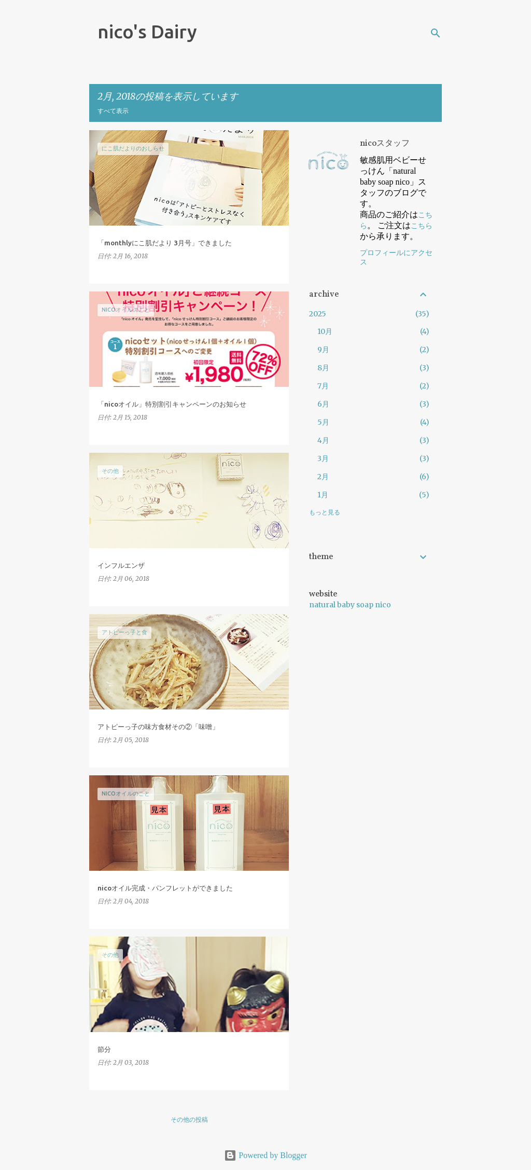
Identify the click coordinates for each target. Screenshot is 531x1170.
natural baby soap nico (350, 604)
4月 (323, 440)
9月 (323, 349)
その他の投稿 (189, 1119)
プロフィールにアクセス (396, 257)
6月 (323, 404)
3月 (323, 458)
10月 (324, 331)
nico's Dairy (147, 31)
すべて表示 (113, 110)
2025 (317, 313)
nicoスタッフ (385, 143)
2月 (323, 476)
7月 (323, 386)
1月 (322, 494)
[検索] (435, 33)
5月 (323, 422)
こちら (421, 225)
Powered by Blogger (265, 1155)
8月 (323, 367)
